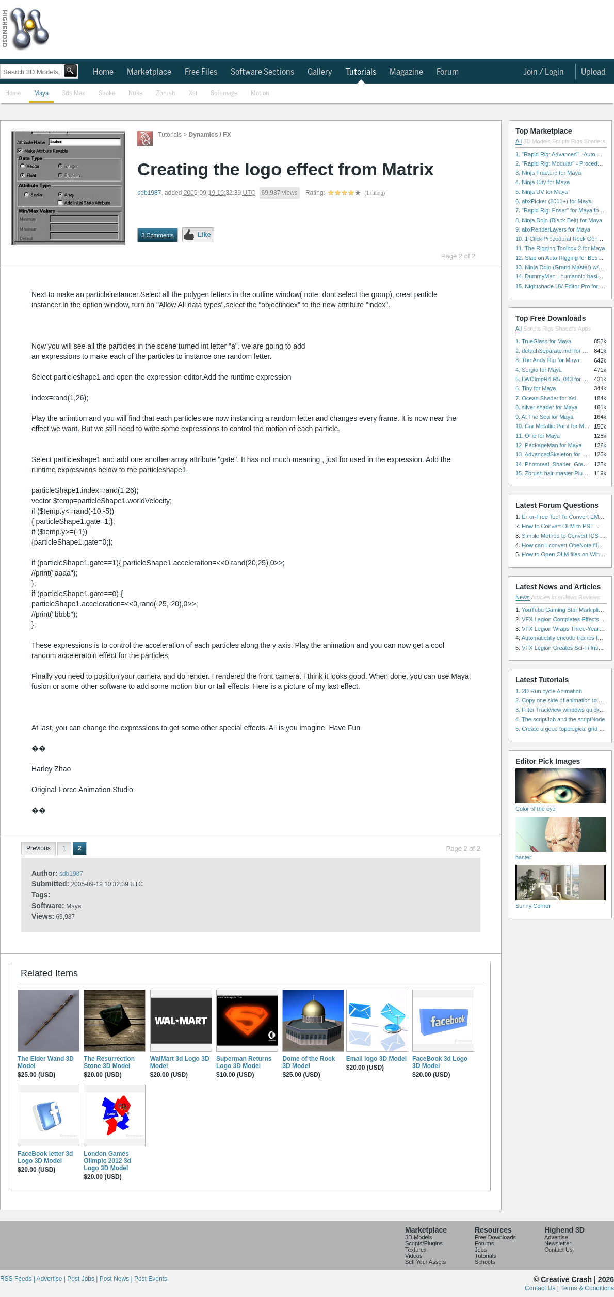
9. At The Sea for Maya (544, 417)
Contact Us (558, 1249)
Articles (540, 597)
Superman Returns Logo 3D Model (243, 1062)
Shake (107, 93)
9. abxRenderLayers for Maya (552, 229)
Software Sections (262, 72)
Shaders (594, 141)
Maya (41, 93)
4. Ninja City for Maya (542, 182)
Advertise (556, 1237)
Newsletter (557, 1243)
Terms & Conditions (587, 1288)
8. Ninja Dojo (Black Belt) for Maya (558, 220)
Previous (38, 848)
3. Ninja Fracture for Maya (548, 173)
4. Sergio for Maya (538, 370)
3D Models (537, 141)
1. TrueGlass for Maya (543, 341)
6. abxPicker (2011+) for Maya (553, 201)
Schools (485, 1262)
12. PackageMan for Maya (548, 445)
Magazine (406, 72)
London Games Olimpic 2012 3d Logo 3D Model (107, 1161)
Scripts (561, 141)
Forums (484, 1243)
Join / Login (543, 72)
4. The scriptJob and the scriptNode (560, 719)
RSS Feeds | (18, 1279)
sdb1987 (149, 192)
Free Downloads (495, 1237)
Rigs (577, 141)
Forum (448, 72)
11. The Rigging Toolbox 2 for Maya (560, 248)
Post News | (117, 1279)
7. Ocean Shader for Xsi (545, 398)
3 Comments (157, 235)
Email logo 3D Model (376, 1058)
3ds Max (73, 93)
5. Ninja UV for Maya (541, 192)
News (522, 597)
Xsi (193, 93)
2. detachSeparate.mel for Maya (555, 351)
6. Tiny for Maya (535, 388)
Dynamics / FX (210, 134)
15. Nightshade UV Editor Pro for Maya (564, 286)
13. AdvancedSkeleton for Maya (555, 454)
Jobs (481, 1249)
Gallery (320, 72)
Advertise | (51, 1279)
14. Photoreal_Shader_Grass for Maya (563, 464)
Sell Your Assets (425, 1262)
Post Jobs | (83, 1279)
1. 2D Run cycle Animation (548, 691)
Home (103, 72)
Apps (584, 328)
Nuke (135, 93)
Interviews (564, 597)
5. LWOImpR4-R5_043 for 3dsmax (559, 379)
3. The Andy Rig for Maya (547, 360)
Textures (416, 1249)
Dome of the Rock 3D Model (308, 1062)
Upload (593, 72)
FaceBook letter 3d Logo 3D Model (45, 1157)
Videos (413, 1256)
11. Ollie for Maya (537, 436)
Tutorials (361, 72)
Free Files (201, 72)
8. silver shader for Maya (546, 407)
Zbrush (165, 93)
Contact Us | (542, 1288)
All (518, 141)
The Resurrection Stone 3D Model (109, 1062)
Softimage (224, 93)
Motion (260, 93)
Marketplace (149, 72)
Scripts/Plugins (424, 1243)
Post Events (150, 1279)
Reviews (589, 597)
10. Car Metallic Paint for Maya (554, 426)
